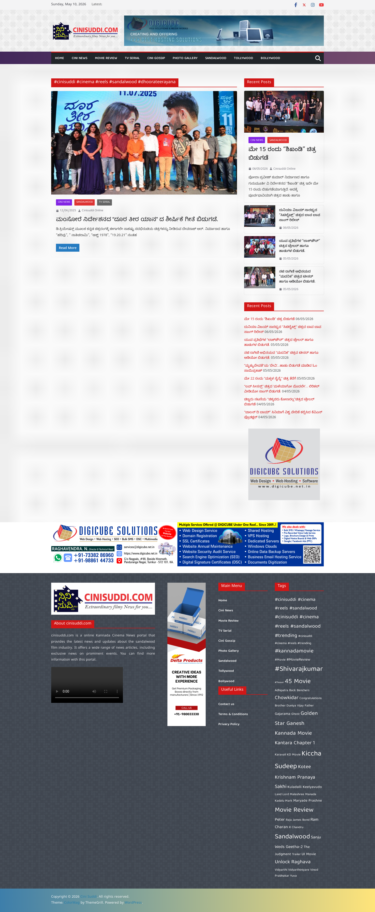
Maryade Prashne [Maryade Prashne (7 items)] (307, 801)
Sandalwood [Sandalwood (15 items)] (292, 837)
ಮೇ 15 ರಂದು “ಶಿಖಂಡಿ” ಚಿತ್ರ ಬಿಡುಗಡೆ (282, 155)
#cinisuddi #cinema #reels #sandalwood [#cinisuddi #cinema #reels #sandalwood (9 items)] (296, 604)
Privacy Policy (228, 724)
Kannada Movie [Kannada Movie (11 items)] (293, 733)
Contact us (226, 704)
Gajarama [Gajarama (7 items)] (282, 714)
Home (59, 58)
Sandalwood (215, 58)
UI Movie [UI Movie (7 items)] (309, 854)
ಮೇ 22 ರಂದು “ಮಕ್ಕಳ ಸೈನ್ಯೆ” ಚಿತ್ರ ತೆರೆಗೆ (270, 378)
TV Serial (132, 58)
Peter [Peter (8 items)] (280, 820)
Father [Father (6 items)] (309, 706)
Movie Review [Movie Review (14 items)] (294, 810)
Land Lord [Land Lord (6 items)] (282, 794)
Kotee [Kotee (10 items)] (304, 767)
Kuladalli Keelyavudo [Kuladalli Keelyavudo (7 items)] (304, 787)
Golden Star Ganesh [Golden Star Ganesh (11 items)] (296, 719)
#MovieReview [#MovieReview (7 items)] (298, 660)
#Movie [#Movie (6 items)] (280, 660)
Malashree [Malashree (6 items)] (297, 794)
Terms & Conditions (233, 714)
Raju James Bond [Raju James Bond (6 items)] (297, 820)
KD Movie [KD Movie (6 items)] (294, 755)
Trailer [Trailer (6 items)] (296, 854)
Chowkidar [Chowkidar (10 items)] (286, 698)
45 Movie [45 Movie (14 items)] (298, 681)
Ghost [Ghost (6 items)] (295, 714)
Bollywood (270, 58)
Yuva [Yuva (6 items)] (293, 876)
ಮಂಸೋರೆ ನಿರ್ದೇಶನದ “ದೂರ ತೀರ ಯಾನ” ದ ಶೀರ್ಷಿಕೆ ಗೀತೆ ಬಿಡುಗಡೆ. (137, 220)
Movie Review (106, 58)
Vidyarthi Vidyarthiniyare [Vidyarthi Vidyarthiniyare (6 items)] (292, 870)
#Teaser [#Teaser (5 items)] (279, 682)
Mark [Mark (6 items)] (288, 801)
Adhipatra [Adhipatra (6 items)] (281, 690)
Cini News (79, 58)
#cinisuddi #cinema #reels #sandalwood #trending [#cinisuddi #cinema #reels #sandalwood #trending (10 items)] (298, 626)
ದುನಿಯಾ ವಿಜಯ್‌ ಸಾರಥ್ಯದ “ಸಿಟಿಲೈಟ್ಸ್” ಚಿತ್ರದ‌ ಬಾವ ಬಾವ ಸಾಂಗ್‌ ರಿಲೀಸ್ (299, 215)
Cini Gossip (156, 58)
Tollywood (243, 58)
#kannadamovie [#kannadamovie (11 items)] (294, 651)
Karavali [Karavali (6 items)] (280, 755)
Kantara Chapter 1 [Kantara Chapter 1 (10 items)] (295, 743)
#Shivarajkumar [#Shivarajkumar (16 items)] (299, 669)
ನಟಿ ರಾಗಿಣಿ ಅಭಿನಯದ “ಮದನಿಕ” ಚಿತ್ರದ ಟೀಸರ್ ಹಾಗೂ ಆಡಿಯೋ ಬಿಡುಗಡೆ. (297, 277)
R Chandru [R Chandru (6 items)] (296, 827)
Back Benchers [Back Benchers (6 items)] (299, 690)
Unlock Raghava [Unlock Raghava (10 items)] (293, 862)
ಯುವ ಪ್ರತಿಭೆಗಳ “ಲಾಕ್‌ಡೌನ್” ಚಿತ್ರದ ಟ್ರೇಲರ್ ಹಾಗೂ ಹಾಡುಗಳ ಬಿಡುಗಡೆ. (299, 246)
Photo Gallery (185, 58)
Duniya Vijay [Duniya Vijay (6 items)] (295, 706)
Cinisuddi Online (92, 211)
